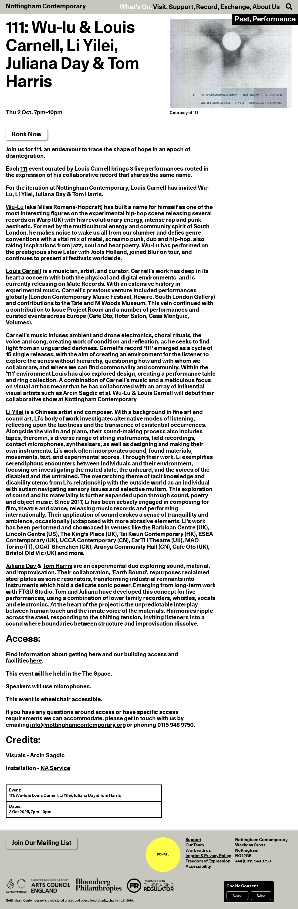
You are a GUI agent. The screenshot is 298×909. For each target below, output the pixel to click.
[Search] (286, 6)
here (36, 661)
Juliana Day (21, 566)
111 (23, 169)
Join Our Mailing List (41, 843)
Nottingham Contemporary (46, 6)
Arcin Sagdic (47, 755)
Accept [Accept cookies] (237, 895)
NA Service (55, 768)
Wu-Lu (15, 207)
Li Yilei (15, 412)
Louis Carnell (23, 271)
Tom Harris (57, 566)
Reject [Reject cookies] (261, 895)
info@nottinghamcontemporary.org (78, 725)
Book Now (27, 134)
